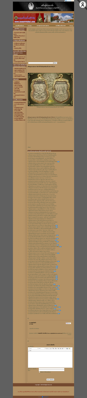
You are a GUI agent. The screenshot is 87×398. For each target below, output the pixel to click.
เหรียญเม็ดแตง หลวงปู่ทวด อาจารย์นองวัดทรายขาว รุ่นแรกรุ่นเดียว (43, 186)
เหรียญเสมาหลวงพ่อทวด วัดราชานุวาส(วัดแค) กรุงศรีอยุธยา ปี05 (42, 298)
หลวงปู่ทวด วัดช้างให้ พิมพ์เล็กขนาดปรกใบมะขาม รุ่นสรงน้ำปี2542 (42, 174)
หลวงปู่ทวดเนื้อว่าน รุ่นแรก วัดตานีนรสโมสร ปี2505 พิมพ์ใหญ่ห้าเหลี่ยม (43, 246)
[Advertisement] (50, 37)
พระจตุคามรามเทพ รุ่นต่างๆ (43, 25)
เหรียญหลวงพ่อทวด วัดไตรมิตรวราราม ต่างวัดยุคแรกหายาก (41, 240)
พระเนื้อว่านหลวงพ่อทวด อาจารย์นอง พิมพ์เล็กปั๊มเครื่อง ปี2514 (41, 262)
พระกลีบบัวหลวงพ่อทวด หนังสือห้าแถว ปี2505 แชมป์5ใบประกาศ (42, 269)
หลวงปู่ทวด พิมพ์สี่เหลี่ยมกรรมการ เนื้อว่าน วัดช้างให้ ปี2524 (41, 164)
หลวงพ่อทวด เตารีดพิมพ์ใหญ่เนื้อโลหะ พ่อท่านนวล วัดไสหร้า (41, 272)
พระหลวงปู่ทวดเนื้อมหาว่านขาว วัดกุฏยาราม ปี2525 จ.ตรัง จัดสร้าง (42, 274)
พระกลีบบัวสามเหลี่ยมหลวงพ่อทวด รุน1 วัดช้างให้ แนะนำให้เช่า (42, 238)
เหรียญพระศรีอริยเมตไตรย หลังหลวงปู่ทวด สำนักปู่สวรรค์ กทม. (42, 235)
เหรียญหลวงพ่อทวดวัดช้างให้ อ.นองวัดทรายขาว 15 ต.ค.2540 (41, 194)
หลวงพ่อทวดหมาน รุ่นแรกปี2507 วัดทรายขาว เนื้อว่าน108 (40, 230)
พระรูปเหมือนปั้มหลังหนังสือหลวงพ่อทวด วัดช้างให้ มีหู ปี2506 (41, 236)
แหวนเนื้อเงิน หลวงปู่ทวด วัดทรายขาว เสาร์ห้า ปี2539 (39, 178)
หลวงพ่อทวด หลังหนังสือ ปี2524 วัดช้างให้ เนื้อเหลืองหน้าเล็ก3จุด (42, 153)
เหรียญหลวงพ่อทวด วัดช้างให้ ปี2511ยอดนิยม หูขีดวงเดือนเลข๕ (42, 215)
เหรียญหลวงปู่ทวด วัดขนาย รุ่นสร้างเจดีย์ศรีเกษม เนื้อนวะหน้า (41, 168)
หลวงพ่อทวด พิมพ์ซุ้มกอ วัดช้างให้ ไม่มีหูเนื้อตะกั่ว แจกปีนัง (41, 171)
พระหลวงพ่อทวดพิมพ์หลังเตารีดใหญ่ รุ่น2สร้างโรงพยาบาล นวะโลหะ (43, 293)
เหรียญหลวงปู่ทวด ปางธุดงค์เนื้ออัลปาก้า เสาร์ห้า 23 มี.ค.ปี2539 (42, 209)
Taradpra (30, 25)
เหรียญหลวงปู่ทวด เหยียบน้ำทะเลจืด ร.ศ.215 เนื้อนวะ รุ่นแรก (41, 300)
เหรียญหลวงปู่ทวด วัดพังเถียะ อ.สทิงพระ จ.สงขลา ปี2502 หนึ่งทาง (42, 258)
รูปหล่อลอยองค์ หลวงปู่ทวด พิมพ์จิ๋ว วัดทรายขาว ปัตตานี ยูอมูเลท (42, 182)
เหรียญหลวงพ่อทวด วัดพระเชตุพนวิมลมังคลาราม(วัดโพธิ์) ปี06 (41, 256)
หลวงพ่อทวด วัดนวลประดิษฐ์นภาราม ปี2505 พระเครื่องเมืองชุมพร (42, 289)
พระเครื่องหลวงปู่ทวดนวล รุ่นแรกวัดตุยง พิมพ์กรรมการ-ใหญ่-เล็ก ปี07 (43, 310)
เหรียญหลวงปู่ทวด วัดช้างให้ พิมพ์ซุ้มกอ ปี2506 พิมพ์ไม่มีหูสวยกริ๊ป (42, 161)
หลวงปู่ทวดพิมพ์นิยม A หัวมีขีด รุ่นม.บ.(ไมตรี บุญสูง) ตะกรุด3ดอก (42, 184)
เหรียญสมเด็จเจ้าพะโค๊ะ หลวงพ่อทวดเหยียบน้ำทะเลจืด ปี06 (41, 173)
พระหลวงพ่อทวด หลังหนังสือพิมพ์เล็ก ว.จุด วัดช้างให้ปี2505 (41, 158)
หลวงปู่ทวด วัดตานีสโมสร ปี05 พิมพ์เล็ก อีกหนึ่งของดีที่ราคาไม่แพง (42, 285)
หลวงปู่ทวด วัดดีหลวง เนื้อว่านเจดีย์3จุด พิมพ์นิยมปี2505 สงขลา (42, 248)
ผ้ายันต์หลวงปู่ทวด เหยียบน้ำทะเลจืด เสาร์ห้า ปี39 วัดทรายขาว (41, 200)
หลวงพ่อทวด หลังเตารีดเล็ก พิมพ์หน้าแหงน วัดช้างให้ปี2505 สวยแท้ (42, 213)
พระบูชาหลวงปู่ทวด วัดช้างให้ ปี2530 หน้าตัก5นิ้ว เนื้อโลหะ (41, 282)
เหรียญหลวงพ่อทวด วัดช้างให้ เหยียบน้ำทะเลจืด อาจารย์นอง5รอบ (42, 264)
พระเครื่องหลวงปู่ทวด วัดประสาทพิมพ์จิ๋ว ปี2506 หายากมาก (41, 199)
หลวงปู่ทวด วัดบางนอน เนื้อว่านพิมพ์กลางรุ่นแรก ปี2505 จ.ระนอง (42, 259)
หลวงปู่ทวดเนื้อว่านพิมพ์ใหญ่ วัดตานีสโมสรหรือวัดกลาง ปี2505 (41, 267)
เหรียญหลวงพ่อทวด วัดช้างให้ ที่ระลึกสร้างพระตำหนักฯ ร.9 (41, 220)
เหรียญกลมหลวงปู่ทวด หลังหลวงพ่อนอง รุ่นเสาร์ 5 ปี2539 (40, 210)
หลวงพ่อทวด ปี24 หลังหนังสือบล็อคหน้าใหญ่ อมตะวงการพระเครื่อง (42, 292)
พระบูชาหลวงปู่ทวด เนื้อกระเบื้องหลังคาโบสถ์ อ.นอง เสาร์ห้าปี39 (42, 202)
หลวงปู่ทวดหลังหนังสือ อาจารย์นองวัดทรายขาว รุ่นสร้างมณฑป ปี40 (43, 192)
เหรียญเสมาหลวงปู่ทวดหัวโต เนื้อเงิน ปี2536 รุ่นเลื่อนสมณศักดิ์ (41, 276)
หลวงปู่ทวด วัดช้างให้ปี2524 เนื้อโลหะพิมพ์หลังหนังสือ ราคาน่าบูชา (42, 228)
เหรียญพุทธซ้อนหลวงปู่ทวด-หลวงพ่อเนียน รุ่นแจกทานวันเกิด (41, 233)
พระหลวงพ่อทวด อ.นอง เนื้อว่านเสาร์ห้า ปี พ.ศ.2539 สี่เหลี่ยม (41, 204)
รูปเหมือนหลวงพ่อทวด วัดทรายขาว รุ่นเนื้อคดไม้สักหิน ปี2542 (41, 189)
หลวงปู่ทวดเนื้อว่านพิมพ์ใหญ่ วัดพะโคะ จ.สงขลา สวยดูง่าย (40, 308)
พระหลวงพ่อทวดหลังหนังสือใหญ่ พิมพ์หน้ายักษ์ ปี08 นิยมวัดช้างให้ (42, 295)
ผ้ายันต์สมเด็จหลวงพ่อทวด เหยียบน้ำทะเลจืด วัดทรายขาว (40, 179)
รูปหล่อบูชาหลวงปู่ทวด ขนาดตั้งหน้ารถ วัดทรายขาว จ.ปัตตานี (41, 181)
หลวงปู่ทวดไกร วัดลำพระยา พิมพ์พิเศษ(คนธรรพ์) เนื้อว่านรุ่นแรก (42, 244)
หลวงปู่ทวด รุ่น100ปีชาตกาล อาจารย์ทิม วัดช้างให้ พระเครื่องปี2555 (42, 313)
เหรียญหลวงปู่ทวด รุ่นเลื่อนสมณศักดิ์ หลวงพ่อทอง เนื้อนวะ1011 (41, 266)
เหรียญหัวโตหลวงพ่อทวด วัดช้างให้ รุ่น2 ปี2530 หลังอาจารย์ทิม (41, 290)
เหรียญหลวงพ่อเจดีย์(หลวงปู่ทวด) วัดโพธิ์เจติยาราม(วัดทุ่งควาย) (42, 241)
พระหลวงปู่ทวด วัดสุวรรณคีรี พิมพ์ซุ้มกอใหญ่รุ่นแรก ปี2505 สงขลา (42, 261)
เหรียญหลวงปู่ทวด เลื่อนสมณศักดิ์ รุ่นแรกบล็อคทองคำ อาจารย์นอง (42, 222)
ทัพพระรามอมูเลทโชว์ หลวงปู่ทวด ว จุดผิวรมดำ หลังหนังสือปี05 (42, 217)
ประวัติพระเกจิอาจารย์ (60, 25)
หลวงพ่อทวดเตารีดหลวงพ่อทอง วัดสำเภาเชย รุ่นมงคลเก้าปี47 (41, 302)
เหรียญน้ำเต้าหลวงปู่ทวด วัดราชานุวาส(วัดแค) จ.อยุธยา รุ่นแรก (42, 297)
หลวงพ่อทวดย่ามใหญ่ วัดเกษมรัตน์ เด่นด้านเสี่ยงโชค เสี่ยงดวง (41, 277)
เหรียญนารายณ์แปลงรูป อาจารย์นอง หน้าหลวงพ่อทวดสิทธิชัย (41, 254)
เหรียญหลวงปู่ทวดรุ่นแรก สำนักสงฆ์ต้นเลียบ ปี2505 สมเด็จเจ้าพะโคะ (43, 307)
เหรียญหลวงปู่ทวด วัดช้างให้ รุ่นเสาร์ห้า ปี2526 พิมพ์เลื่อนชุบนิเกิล (42, 155)
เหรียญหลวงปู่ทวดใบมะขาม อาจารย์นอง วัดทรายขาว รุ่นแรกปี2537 (43, 176)
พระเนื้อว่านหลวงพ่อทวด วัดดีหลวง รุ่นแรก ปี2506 (39, 251)
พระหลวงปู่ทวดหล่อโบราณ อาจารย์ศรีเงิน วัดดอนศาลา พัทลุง (41, 231)
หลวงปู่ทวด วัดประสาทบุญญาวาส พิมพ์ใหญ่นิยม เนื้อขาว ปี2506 (42, 197)
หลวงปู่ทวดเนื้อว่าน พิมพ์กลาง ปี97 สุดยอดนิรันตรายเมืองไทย (41, 166)
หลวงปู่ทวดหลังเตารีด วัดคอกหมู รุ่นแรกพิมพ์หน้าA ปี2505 (40, 271)
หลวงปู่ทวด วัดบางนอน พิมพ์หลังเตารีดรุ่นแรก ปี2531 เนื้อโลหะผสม (42, 280)
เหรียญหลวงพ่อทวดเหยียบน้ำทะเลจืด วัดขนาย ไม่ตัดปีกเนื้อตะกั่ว (42, 169)
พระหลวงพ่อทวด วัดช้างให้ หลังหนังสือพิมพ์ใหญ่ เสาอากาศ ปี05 (42, 303)
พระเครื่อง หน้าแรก (19, 25)
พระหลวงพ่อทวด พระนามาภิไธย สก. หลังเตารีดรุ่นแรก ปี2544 (41, 225)
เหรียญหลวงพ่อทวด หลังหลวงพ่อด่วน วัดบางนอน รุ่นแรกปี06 (41, 163)
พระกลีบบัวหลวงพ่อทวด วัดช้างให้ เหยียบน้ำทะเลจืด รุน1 (40, 284)
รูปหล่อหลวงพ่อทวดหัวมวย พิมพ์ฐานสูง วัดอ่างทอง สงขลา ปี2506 (42, 195)
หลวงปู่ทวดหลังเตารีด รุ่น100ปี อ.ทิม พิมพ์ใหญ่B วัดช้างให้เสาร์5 (42, 311)
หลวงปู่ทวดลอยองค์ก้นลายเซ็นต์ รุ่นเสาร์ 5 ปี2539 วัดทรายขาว (41, 207)
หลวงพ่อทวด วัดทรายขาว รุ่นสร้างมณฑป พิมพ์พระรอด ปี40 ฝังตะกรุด (43, 191)
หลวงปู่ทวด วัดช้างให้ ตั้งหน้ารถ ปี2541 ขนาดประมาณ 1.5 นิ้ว (41, 156)
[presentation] (49, 375)
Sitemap (71, 25)
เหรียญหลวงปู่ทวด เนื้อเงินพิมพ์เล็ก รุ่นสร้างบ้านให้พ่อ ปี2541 (41, 305)
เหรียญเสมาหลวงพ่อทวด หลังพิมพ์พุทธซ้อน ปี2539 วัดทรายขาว (42, 212)
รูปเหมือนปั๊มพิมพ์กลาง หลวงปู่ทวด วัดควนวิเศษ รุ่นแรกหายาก (41, 279)
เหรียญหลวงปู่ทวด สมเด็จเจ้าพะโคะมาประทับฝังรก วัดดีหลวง (41, 249)
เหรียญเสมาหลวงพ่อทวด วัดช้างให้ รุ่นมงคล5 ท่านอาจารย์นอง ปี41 (42, 187)
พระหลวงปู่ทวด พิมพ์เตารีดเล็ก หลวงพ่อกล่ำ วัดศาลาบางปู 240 (41, 223)
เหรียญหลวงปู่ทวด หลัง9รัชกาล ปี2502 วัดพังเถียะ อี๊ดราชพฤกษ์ (41, 227)
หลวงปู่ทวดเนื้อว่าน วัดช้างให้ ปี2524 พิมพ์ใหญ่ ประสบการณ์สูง (41, 160)
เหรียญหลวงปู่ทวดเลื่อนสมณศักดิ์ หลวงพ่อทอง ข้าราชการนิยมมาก (42, 243)
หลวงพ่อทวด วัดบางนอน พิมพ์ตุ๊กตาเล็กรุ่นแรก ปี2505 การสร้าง (41, 287)
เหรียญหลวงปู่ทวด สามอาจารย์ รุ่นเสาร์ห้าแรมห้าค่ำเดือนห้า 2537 (42, 253)
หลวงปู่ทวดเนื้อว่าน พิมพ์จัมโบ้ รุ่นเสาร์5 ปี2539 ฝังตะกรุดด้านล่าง (42, 205)
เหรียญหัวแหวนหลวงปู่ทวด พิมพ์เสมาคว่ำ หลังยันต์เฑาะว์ (40, 218)
